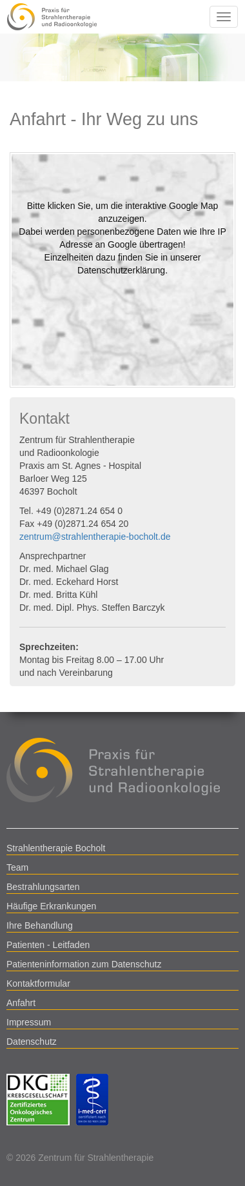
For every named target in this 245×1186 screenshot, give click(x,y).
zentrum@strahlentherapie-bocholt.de (94, 536)
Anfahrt (20, 1003)
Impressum (28, 1022)
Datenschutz (31, 1041)
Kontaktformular (38, 983)
